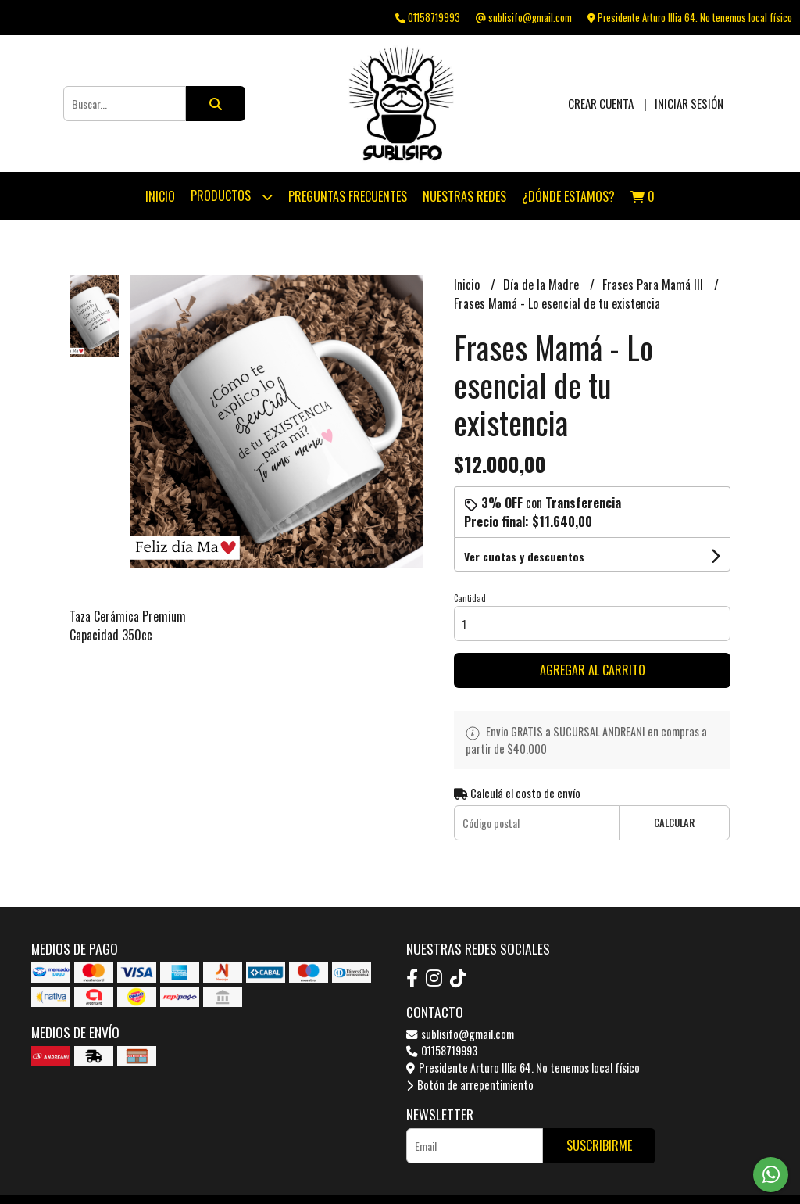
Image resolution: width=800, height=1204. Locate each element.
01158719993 (441, 1050)
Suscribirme (599, 1145)
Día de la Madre (542, 284)
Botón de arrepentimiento (470, 1085)
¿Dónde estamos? (568, 196)
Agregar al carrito (592, 670)
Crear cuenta (601, 103)
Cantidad (470, 598)
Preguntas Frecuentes (347, 196)
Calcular (674, 822)
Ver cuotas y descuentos (524, 556)
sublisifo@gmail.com (460, 1034)
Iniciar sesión (689, 103)
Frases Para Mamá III (654, 284)
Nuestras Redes (464, 196)
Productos (232, 196)
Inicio (160, 196)
